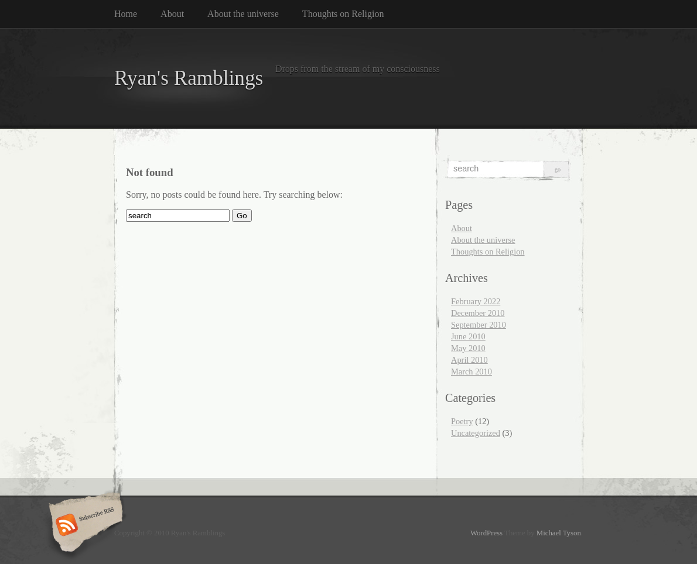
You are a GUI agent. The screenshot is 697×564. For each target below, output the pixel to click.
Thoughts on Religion (343, 14)
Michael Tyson (559, 533)
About (172, 14)
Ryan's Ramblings (188, 78)
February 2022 (475, 301)
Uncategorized (475, 433)
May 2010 (468, 348)
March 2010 (471, 371)
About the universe (243, 14)
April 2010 (469, 359)
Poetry (462, 421)
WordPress (486, 533)
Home (125, 14)
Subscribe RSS (84, 526)
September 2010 (478, 324)
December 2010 (478, 313)
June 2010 (468, 336)
